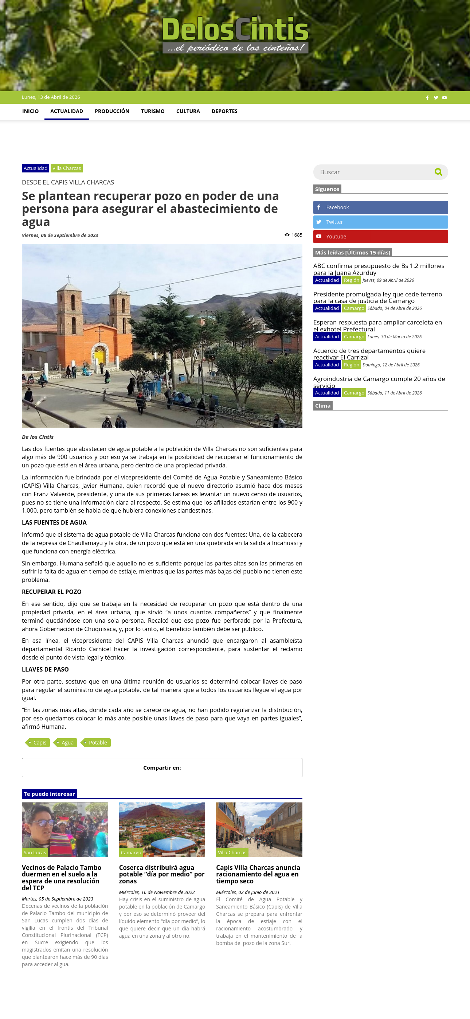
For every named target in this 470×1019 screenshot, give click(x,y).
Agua (68, 742)
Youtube (331, 236)
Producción (112, 111)
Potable (98, 742)
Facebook (332, 207)
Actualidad (66, 111)
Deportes (225, 111)
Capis (40, 742)
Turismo (153, 111)
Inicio (30, 111)
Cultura (188, 111)
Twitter (329, 221)
